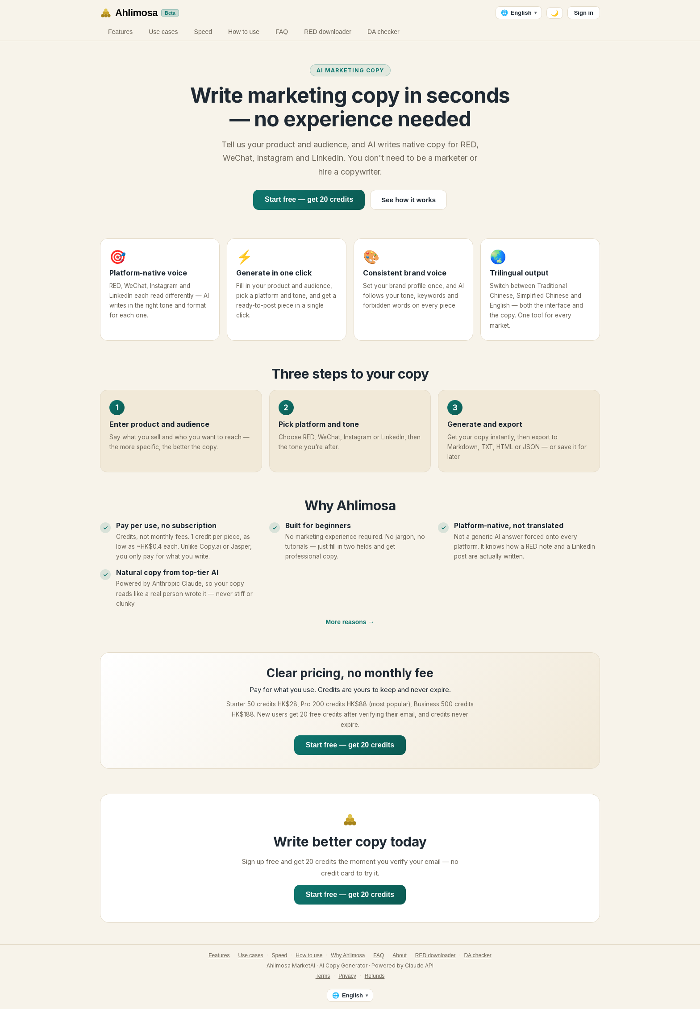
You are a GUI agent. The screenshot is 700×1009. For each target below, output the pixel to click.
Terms (323, 976)
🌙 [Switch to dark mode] (554, 13)
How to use (243, 31)
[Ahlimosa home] (139, 13)
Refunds (375, 976)
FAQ (281, 31)
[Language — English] (519, 12)
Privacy (347, 976)
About (399, 955)
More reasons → (350, 621)
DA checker (383, 31)
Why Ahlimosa (348, 955)
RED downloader (327, 31)
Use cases (163, 31)
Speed (203, 31)
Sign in (583, 12)
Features (120, 31)
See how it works (408, 200)
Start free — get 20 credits (309, 199)
